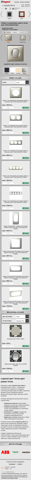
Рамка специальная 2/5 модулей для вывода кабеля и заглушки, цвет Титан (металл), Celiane (16, 253)
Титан (8, 42)
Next (30, 14)
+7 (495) (8, 5)
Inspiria (9, 18)
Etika (22, 18)
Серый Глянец (23, 42)
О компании (12, 464)
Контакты (16, 2)
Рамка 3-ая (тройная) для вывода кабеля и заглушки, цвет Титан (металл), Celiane (15, 151)
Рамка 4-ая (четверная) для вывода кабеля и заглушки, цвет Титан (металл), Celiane (16, 176)
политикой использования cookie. (9, 478)
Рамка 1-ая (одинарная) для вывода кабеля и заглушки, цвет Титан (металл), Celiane (16, 101)
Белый (12, 73)
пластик (9, 32)
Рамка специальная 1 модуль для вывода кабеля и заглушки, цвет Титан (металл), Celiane (16, 227)
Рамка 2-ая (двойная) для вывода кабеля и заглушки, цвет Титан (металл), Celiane (15, 126)
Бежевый (18, 73)
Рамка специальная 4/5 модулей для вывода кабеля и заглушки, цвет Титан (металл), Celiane (16, 278)
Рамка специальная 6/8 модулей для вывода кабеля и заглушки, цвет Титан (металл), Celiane (16, 303)
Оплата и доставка (24, 2)
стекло (15, 32)
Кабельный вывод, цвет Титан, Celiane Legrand (16, 364)
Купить (25, 107)
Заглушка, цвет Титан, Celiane (15, 339)
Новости (20, 464)
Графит (7, 73)
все (5, 32)
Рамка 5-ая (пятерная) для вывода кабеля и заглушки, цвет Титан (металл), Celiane (15, 201)
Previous (1, 14)
